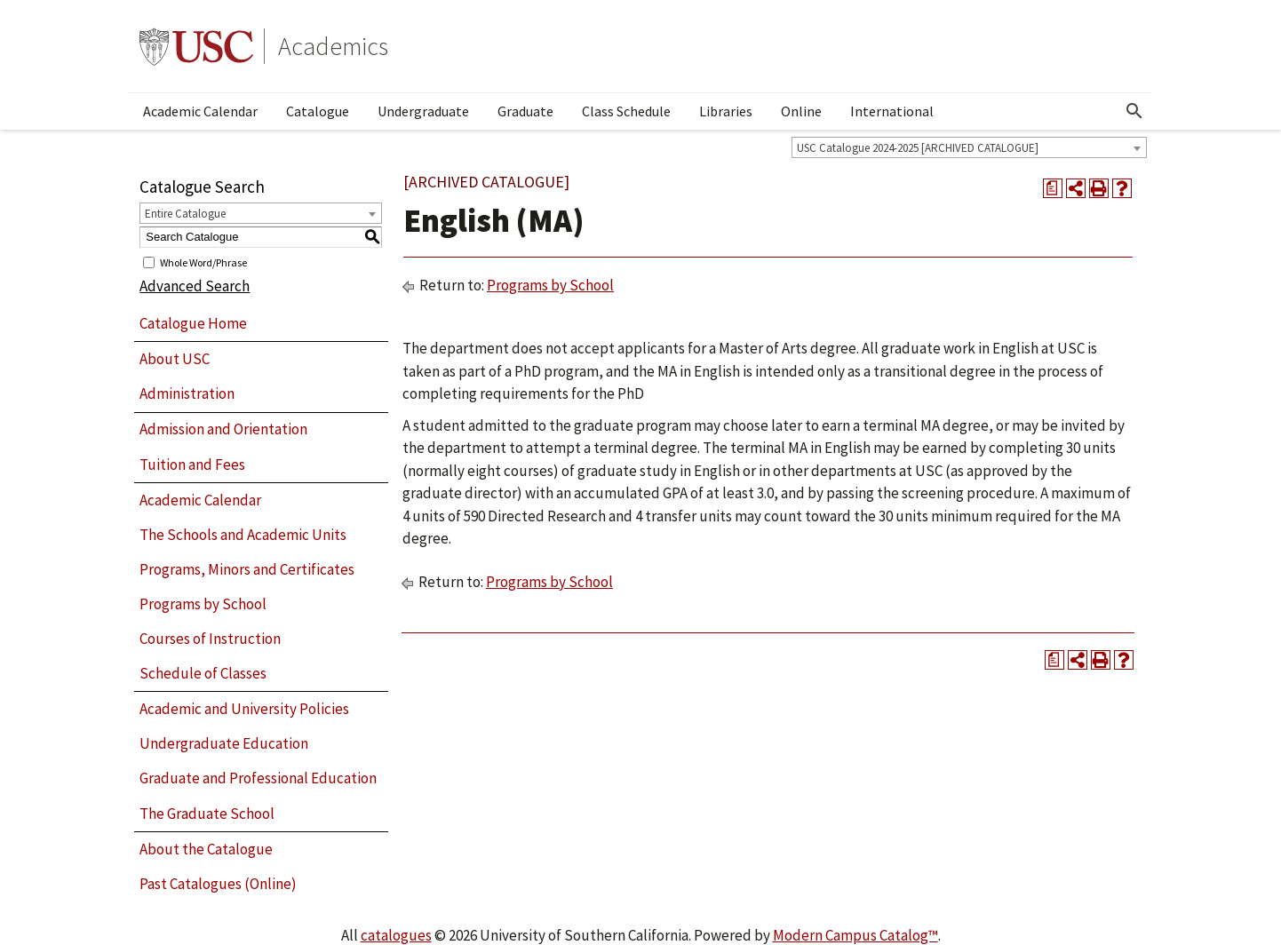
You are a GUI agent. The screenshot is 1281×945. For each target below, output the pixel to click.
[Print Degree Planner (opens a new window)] (1052, 188)
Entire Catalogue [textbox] (185, 213)
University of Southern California (196, 46)
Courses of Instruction (210, 638)
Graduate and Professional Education (258, 778)
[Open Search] (1134, 111)
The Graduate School (206, 813)
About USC (174, 359)
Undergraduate (423, 111)
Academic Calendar (200, 111)
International (892, 111)
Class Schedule (626, 111)
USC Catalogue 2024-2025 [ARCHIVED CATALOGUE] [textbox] (917, 147)
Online (801, 111)
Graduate (525, 111)
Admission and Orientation (223, 429)
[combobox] (969, 147)
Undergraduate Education (223, 743)
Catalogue (317, 111)
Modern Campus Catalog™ (855, 935)
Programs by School (203, 604)
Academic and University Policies (244, 709)
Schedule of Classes (203, 673)
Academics (333, 46)
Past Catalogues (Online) (218, 883)
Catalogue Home (193, 323)
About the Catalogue (206, 849)
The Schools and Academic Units (242, 534)
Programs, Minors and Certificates (246, 569)
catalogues (396, 935)
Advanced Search (194, 286)
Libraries (725, 111)
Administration (187, 393)
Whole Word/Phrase (203, 261)
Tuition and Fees (192, 464)
